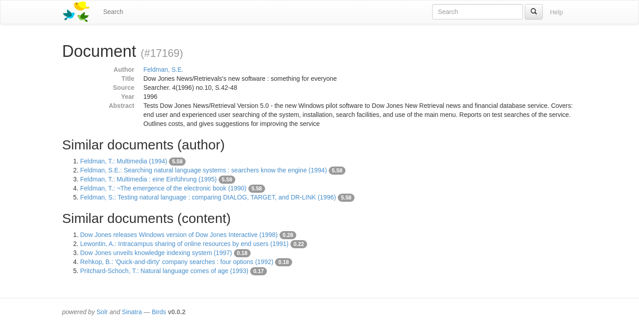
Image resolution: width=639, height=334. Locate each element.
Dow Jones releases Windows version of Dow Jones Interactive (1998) (179, 234)
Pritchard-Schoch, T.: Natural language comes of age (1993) (164, 270)
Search (113, 11)
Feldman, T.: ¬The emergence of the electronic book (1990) (163, 188)
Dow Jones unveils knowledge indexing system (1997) (156, 252)
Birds (159, 311)
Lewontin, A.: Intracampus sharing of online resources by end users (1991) (184, 243)
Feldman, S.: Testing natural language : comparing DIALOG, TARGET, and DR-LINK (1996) (208, 197)
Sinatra (132, 311)
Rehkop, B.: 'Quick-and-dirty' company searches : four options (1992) (177, 261)
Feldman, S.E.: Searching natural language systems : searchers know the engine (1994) (203, 170)
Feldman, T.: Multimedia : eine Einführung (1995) (148, 179)
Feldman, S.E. (164, 69)
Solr (102, 311)
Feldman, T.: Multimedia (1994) (124, 161)
